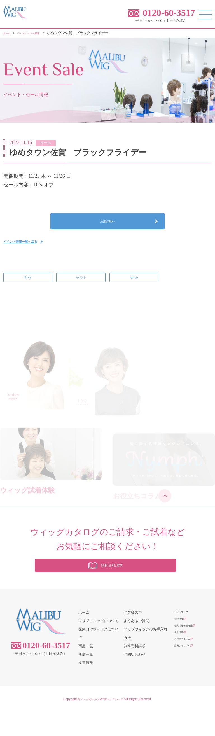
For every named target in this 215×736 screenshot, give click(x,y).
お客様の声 (133, 636)
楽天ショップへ (187, 678)
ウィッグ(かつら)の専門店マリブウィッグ (102, 723)
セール (134, 291)
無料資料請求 (135, 670)
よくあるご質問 (136, 645)
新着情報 (85, 687)
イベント (81, 291)
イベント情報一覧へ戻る (31, 251)
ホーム (83, 636)
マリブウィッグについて (98, 645)
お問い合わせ (135, 678)
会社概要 (181, 645)
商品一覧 (85, 670)
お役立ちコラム (187, 670)
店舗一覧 (85, 678)
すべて (28, 291)
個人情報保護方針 (189, 653)
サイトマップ (185, 636)
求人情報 (181, 662)
